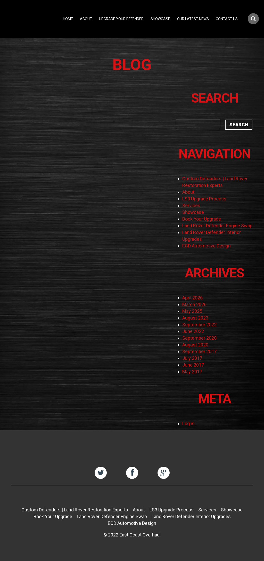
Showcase (160, 19)
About (86, 19)
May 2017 (192, 371)
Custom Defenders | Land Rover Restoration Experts (74, 509)
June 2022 (193, 331)
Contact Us (227, 19)
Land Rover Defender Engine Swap (217, 225)
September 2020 (199, 338)
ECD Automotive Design (206, 245)
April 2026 (192, 297)
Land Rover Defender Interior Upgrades (191, 516)
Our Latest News (193, 19)
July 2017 (192, 358)
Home (68, 19)
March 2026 (194, 304)
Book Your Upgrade (201, 219)
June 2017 (193, 365)
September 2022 (199, 324)
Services (191, 205)
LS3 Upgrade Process (204, 198)
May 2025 (192, 311)
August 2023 (195, 318)
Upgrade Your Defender (121, 19)
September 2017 (199, 351)
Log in (188, 423)
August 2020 (195, 344)
